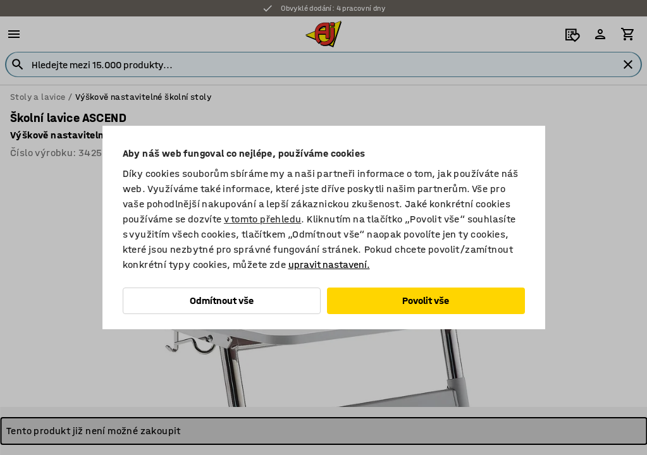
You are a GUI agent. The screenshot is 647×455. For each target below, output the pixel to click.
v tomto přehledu (262, 219)
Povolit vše (425, 300)
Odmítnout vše (222, 300)
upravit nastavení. (329, 264)
